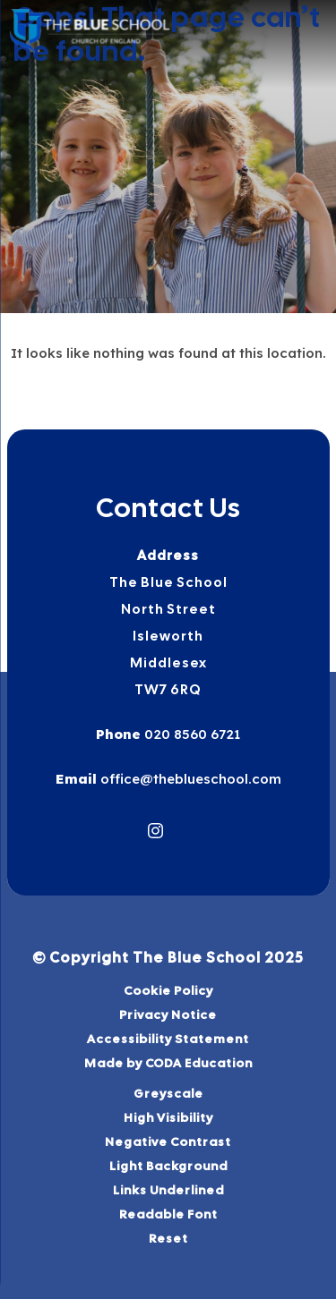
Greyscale (168, 1093)
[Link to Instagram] (155, 831)
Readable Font (168, 1214)
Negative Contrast (168, 1141)
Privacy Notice (168, 1014)
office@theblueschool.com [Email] (189, 778)
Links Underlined (168, 1190)
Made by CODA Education (168, 1063)
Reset (168, 1238)
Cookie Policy (168, 990)
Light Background (168, 1166)
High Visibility (168, 1117)
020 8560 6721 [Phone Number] (190, 734)
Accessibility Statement (168, 1039)
